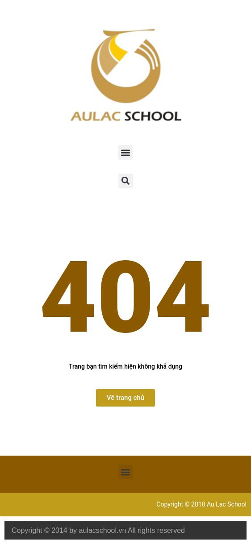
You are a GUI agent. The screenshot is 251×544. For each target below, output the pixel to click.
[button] (125, 152)
